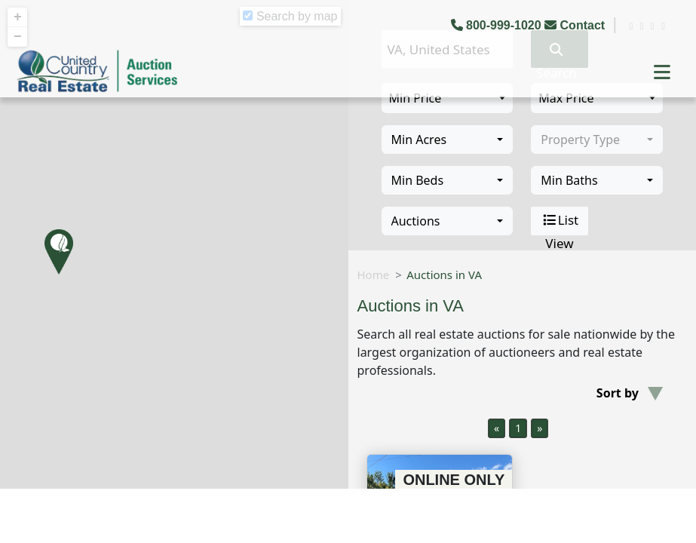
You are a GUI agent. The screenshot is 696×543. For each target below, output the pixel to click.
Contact (576, 25)
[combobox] (448, 139)
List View (560, 221)
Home (373, 274)
